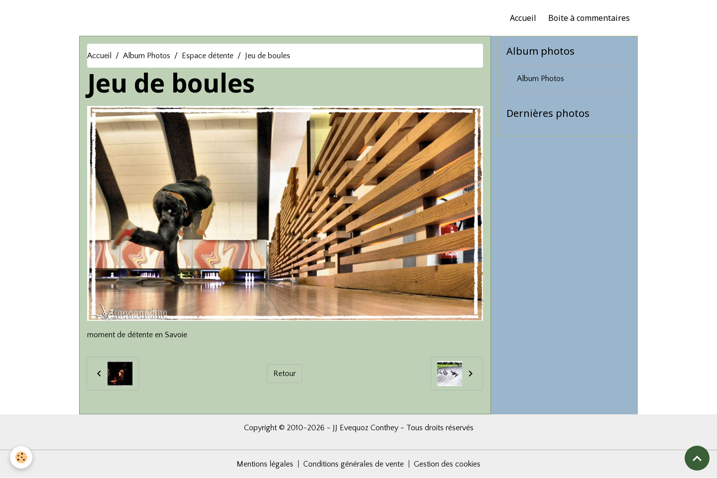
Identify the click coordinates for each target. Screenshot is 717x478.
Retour (284, 373)
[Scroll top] (697, 458)
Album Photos (146, 55)
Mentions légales (265, 464)
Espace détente (208, 55)
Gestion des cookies (447, 464)
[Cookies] (21, 457)
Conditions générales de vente (353, 464)
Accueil (523, 17)
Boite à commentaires (589, 17)
